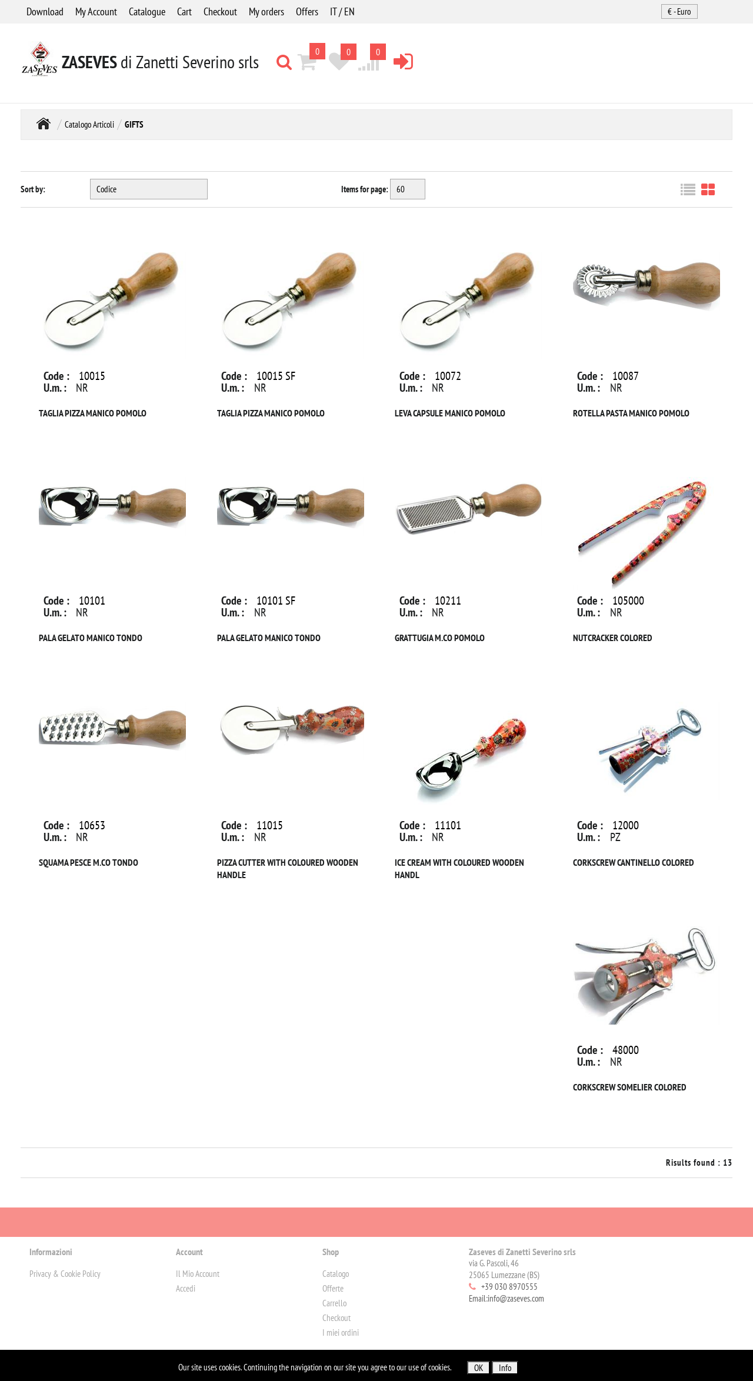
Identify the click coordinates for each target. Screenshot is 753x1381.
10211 (448, 600)
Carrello (334, 1303)
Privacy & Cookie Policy (65, 1273)
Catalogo (335, 1273)
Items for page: (364, 189)
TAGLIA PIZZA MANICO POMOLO (92, 413)
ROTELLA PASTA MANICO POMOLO (631, 413)
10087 (625, 375)
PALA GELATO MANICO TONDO (90, 637)
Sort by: (33, 189)
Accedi (185, 1288)
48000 (625, 1050)
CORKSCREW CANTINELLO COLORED (633, 862)
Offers (307, 11)
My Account (96, 11)
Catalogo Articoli (89, 124)
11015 (269, 825)
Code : (56, 376)
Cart (184, 11)
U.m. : (55, 387)
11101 (448, 825)
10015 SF (275, 375)
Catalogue (147, 11)
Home (43, 123)
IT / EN (342, 11)
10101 (92, 600)
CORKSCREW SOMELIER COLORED (630, 1087)
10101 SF (275, 600)
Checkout (220, 11)
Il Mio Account (197, 1273)
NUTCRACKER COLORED (612, 637)
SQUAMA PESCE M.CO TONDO (88, 862)
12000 (625, 825)
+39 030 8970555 (509, 1286)
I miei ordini (340, 1332)
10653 (92, 825)
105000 (628, 600)
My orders (266, 11)
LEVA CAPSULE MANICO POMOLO (450, 413)
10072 (448, 375)
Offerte (333, 1288)
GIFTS (134, 124)
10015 (92, 375)
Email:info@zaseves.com (506, 1298)
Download (45, 11)
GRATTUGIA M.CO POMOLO (440, 637)
